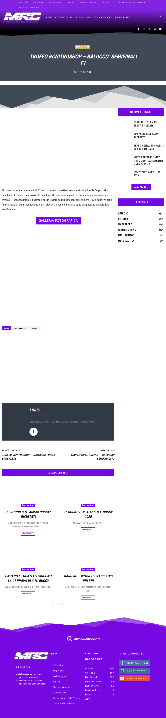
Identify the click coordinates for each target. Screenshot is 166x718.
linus (34, 410)
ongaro (35, 328)
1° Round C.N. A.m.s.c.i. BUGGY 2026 (88, 511)
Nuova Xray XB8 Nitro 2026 (147, 170)
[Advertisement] (58, 357)
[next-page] (60, 594)
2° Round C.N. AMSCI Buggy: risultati (28, 511)
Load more (141, 185)
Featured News (28, 505)
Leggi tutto (28, 527)
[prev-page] (54, 594)
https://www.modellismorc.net (42, 415)
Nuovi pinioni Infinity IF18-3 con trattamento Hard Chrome (148, 160)
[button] (160, 15)
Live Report (82, 47)
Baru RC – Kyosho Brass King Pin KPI (88, 569)
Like (146, 651)
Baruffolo (20, 328)
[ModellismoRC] (23, 17)
